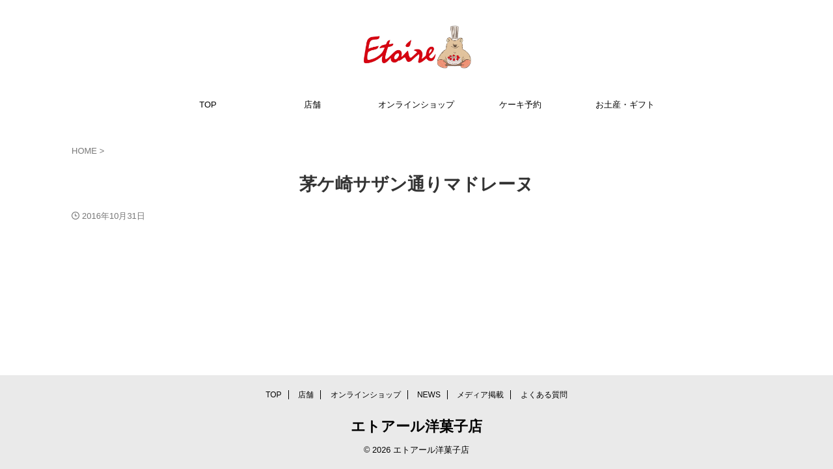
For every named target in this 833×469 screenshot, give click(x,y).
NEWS (429, 394)
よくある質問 (544, 394)
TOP (208, 104)
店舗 (312, 104)
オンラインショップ (416, 104)
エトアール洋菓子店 (416, 426)
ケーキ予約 (520, 104)
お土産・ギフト (625, 104)
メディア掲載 (480, 394)
